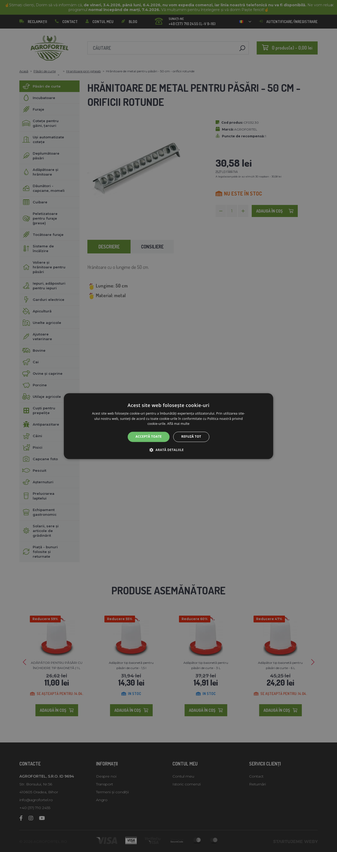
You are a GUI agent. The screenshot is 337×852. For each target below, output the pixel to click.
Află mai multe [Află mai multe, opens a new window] (178, 424)
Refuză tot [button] (191, 437)
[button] (168, 449)
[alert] (168, 426)
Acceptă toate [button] (149, 437)
